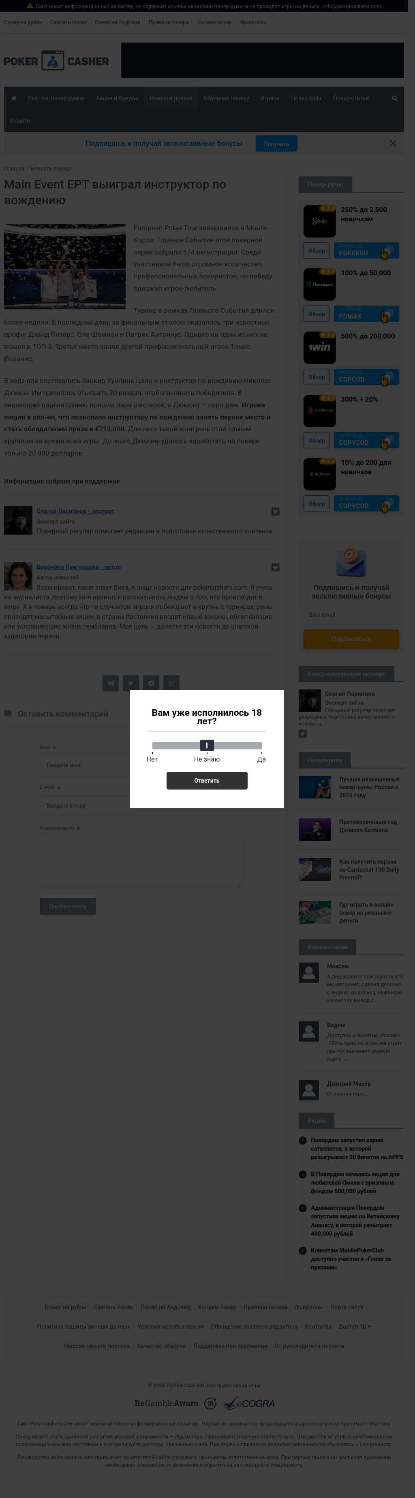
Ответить (206, 780)
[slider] (207, 745)
